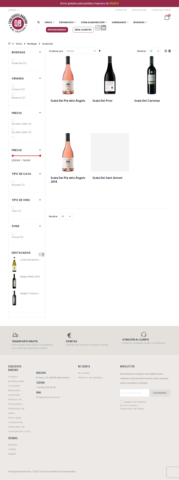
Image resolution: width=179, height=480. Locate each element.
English (12, 453)
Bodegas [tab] (18, 52)
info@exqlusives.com (48, 397)
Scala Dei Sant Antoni (107, 178)
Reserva (21, 97)
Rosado (21, 185)
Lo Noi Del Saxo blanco (30, 259)
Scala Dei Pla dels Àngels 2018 (68, 180)
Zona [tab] (16, 226)
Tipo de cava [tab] (21, 174)
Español (12, 444)
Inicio (9, 43)
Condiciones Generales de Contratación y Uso (19, 427)
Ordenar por (56, 51)
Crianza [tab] (18, 78)
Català (12, 449)
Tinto (19, 211)
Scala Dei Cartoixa (147, 101)
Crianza (21, 89)
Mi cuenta (84, 373)
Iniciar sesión (139, 10)
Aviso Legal (14, 417)
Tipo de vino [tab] (21, 200)
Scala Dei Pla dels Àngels (68, 101)
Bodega (32, 44)
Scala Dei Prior (102, 101)
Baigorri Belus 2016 (30, 276)
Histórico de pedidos (90, 377)
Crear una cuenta (161, 10)
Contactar (121, 10)
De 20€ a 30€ (24, 124)
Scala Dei (21, 63)
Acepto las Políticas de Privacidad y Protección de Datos (133, 405)
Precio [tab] (17, 113)
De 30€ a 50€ (24, 132)
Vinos (19, 44)
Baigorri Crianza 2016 (30, 293)
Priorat (20, 237)
